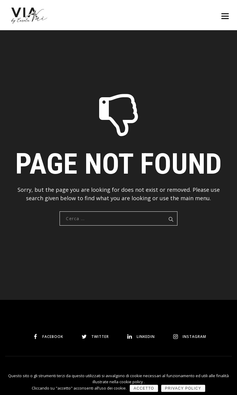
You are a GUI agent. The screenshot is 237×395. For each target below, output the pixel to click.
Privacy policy (183, 388)
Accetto (144, 388)
